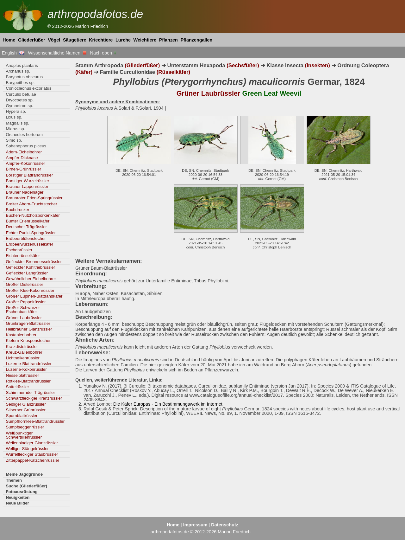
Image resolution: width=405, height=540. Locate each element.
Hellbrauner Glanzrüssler (29, 329)
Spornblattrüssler (21, 415)
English (13, 52)
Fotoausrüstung (21, 491)
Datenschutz (224, 524)
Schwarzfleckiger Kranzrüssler (34, 398)
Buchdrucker (17, 209)
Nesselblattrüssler (22, 375)
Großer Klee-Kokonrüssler (30, 290)
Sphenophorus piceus (26, 146)
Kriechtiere (101, 39)
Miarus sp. (15, 128)
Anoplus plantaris (22, 65)
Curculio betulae (21, 94)
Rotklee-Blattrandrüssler (28, 381)
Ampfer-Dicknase (22, 157)
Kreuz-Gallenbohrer (24, 352)
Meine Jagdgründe (24, 474)
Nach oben (103, 52)
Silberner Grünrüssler (25, 410)
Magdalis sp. (17, 123)
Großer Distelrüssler (24, 284)
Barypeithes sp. (20, 82)
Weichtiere (145, 39)
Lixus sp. (14, 117)
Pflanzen (168, 39)
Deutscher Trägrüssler (26, 226)
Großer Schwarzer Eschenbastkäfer (23, 309)
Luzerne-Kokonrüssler (26, 369)
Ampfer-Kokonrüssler (25, 163)
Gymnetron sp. (19, 105)
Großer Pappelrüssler (26, 301)
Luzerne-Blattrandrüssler (29, 363)
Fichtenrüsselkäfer (23, 255)
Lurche (123, 39)
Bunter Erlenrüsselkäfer (27, 221)
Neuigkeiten (17, 497)
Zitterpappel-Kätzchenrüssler (32, 460)
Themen (14, 480)
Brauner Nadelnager (24, 192)
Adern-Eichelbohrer (24, 152)
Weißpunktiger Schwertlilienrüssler (24, 435)
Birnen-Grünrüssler (23, 169)
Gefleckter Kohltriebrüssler (30, 267)
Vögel (54, 39)
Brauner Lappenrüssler (27, 186)
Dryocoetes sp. (20, 100)
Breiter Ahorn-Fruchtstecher (31, 204)
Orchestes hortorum (24, 134)
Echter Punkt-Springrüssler (31, 232)
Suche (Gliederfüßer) (26, 486)
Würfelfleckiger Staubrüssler (32, 454)
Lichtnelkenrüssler (22, 358)
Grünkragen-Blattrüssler (28, 323)
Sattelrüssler (17, 386)
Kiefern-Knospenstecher (28, 340)
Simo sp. (14, 140)
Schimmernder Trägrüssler (30, 392)
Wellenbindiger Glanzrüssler (32, 442)
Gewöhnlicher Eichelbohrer (31, 278)
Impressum (195, 524)
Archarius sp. (18, 71)
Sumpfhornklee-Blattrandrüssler (35, 421)
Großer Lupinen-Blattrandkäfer (34, 296)
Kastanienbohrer (21, 334)
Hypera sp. (16, 111)
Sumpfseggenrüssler (25, 427)
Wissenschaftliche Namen (57, 52)
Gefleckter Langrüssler (27, 273)
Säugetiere (74, 39)
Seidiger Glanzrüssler (26, 404)
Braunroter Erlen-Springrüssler (34, 198)
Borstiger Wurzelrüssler (27, 180)
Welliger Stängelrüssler (27, 448)
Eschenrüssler (19, 250)
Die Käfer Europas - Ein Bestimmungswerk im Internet (167, 404)
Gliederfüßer (31, 39)
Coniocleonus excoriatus (28, 88)
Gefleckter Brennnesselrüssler (34, 261)
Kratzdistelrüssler (22, 346)
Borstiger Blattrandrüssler (29, 175)
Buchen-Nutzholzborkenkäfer (32, 215)
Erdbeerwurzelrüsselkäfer (29, 244)
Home (9, 39)
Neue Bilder (17, 503)
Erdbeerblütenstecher (26, 238)
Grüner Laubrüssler (24, 317)
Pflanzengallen (197, 39)
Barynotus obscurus (24, 76)
